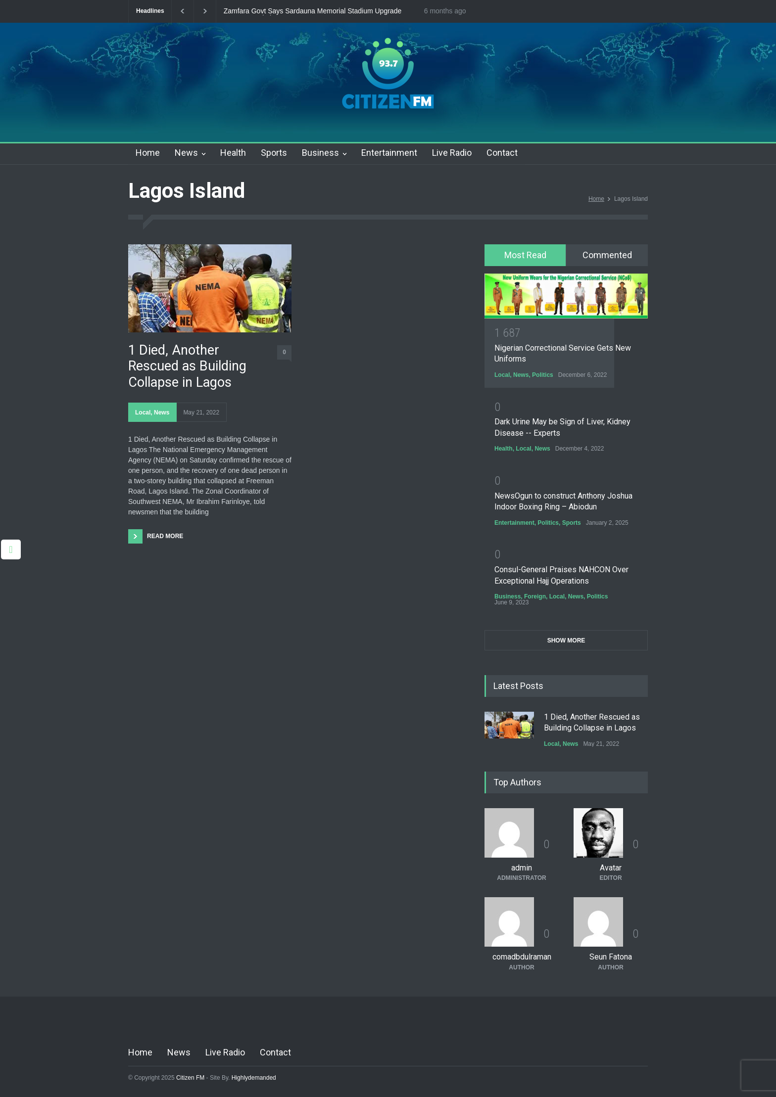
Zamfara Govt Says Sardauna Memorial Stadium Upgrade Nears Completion (313, 11)
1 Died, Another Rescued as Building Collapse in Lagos (187, 366)
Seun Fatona (610, 956)
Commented (607, 255)
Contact (502, 152)
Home (148, 152)
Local (142, 412)
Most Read (525, 255)
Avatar (611, 867)
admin (521, 867)
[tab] (525, 255)
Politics (542, 374)
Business (320, 152)
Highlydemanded (254, 1077)
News (186, 152)
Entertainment (389, 152)
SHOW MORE (566, 640)
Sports (274, 152)
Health (233, 152)
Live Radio (452, 152)
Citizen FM (190, 1077)
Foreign (535, 596)
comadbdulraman (521, 956)
